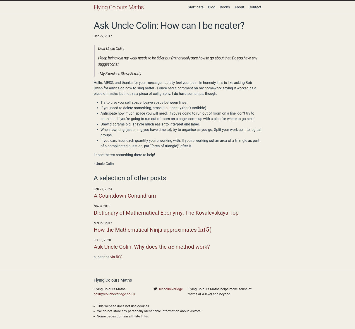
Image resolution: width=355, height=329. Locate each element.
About (239, 7)
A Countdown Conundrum (125, 196)
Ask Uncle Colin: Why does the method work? (152, 247)
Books (225, 7)
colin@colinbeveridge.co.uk (114, 294)
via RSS (116, 257)
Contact (255, 7)
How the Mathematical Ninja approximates (153, 230)
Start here (196, 7)
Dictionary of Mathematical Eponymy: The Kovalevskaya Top (166, 213)
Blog (211, 7)
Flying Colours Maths (119, 7)
